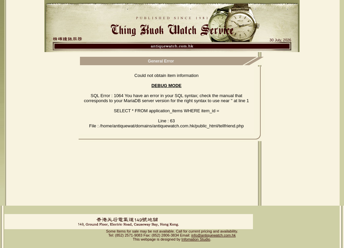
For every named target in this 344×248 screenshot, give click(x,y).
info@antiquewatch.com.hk (213, 230)
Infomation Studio (195, 234)
